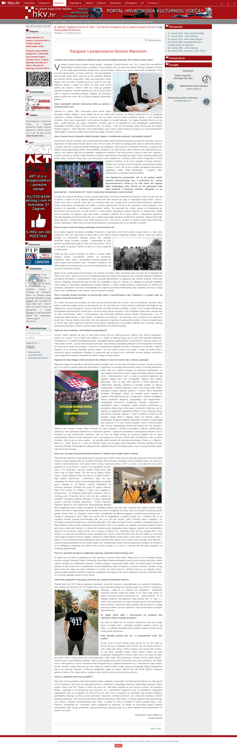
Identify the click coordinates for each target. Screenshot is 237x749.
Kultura (100, 3)
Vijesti (88, 3)
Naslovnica (29, 3)
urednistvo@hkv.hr (182, 100)
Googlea (30, 312)
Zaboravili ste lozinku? (38, 358)
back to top (156, 728)
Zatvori (119, 746)
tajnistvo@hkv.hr (193, 89)
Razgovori (59, 3)
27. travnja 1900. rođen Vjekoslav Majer (186, 33)
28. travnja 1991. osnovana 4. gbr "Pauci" (187, 51)
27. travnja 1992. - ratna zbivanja (183, 36)
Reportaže (74, 3)
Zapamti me (31, 343)
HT (142, 3)
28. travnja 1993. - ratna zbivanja (183, 48)
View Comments (154, 40)
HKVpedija (130, 3)
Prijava (30, 347)
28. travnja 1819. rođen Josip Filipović (185, 39)
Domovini (114, 3)
